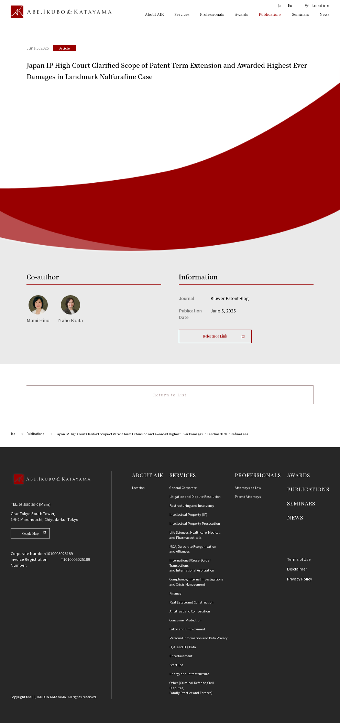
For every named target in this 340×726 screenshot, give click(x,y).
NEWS (295, 520)
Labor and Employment (187, 631)
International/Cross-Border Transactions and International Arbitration (191, 567)
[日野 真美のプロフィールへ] (38, 309)
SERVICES (182, 477)
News (324, 14)
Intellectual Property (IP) (188, 517)
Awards (241, 14)
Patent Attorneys (248, 499)
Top (13, 436)
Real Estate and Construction (191, 604)
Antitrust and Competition (189, 613)
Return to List (170, 396)
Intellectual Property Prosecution (194, 526)
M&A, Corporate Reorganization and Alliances (192, 551)
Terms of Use (299, 562)
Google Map (37, 536)
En (290, 5)
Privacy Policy (299, 581)
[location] (314, 5)
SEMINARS (301, 506)
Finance (175, 596)
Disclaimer (297, 571)
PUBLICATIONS (308, 491)
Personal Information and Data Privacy (198, 640)
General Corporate (183, 490)
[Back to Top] (50, 489)
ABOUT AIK (147, 477)
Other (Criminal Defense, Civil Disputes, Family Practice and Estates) (191, 690)
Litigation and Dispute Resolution (195, 499)
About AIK (154, 14)
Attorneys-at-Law (248, 490)
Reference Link (223, 336)
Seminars (300, 14)
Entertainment (181, 658)
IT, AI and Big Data (182, 649)
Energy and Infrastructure (189, 676)
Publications (270, 14)
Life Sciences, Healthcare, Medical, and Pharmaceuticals (194, 537)
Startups (176, 667)
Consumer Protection (185, 622)
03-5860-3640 (30, 507)
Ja (280, 5)
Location (138, 490)
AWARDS (298, 477)
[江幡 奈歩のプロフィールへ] (70, 309)
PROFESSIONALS (258, 477)
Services (181, 14)
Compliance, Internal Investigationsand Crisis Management (196, 584)
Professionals (212, 14)
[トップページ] (61, 12)
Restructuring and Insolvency (191, 508)
